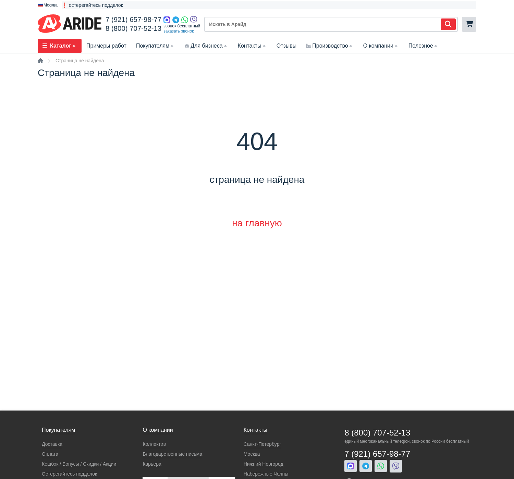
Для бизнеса (206, 46)
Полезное (423, 46)
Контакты (252, 46)
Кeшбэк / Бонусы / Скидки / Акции (79, 464)
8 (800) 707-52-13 (133, 28)
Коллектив (154, 444)
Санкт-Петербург (262, 444)
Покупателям (155, 46)
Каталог (59, 46)
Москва (252, 454)
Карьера (152, 464)
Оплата (50, 454)
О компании (381, 46)
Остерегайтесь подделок (69, 474)
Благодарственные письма (172, 454)
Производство (329, 46)
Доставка (52, 444)
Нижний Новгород (263, 464)
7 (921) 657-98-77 (133, 19)
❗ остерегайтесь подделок (92, 5)
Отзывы (287, 46)
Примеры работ (106, 46)
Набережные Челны (266, 474)
